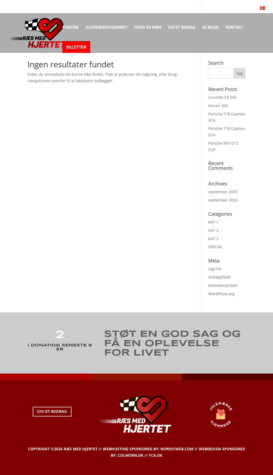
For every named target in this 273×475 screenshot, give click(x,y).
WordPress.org (221, 293)
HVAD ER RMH (147, 27)
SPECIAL (215, 246)
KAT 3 (213, 238)
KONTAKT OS (26, 5)
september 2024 (223, 200)
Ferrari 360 (218, 105)
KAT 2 (213, 230)
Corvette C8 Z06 (222, 97)
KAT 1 (213, 222)
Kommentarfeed (223, 285)
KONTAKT (234, 27)
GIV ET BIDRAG (181, 27)
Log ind (214, 268)
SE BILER (210, 27)
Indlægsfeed (219, 277)
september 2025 (223, 191)
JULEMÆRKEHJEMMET (106, 27)
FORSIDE (70, 27)
